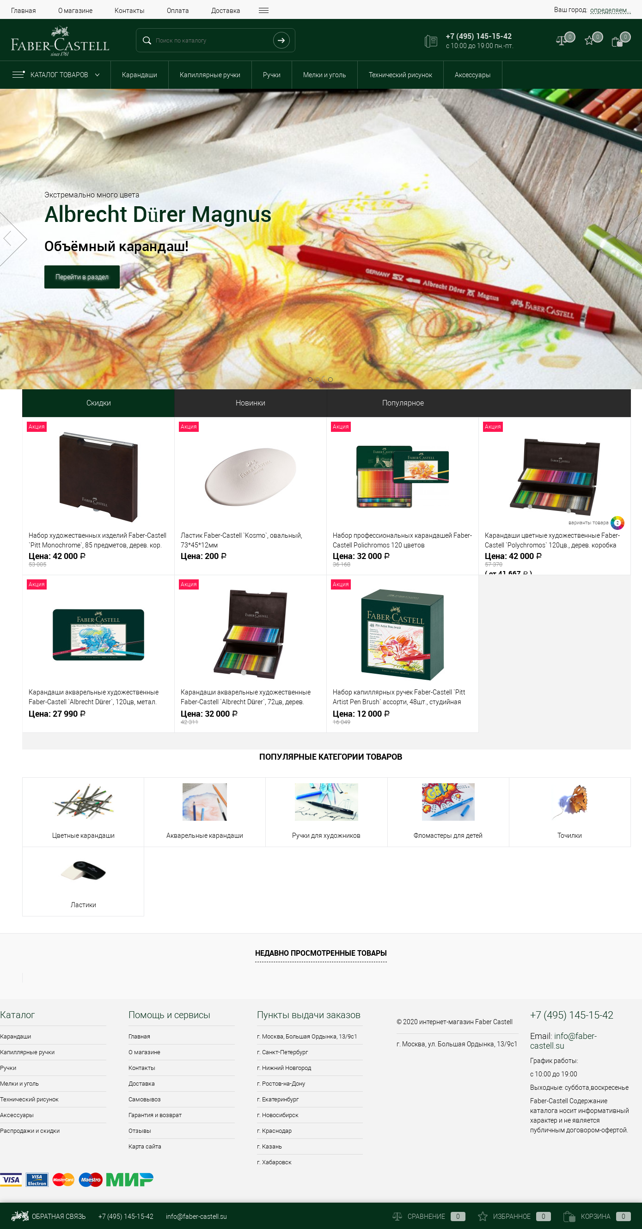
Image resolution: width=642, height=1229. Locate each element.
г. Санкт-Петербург (282, 1052)
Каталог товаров (58, 75)
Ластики (83, 905)
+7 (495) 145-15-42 (125, 1216)
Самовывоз (144, 1099)
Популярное (403, 403)
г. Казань (269, 1146)
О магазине (75, 10)
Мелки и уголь (324, 75)
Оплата (178, 10)
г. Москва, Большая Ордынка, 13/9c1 (307, 1036)
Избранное (514, 1216)
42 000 (98, 559)
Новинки (250, 403)
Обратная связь (48, 1216)
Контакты (130, 10)
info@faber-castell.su (563, 1041)
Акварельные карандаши (204, 835)
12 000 (402, 717)
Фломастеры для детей (448, 835)
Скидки (98, 403)
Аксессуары (473, 75)
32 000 (402, 559)
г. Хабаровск (274, 1162)
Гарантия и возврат (155, 1115)
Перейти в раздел (82, 290)
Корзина (597, 1216)
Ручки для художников (326, 835)
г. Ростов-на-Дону (281, 1083)
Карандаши (139, 75)
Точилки (569, 835)
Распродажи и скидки (30, 1130)
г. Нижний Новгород (284, 1067)
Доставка (225, 10)
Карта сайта (144, 1146)
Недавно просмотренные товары (321, 953)
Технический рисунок (400, 75)
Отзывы (139, 1130)
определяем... (610, 10)
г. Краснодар (274, 1130)
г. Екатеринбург (278, 1099)
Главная (23, 10)
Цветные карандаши (83, 835)
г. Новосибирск (278, 1115)
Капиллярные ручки (210, 75)
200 (250, 559)
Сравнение (428, 1216)
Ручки (272, 75)
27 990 (98, 717)
